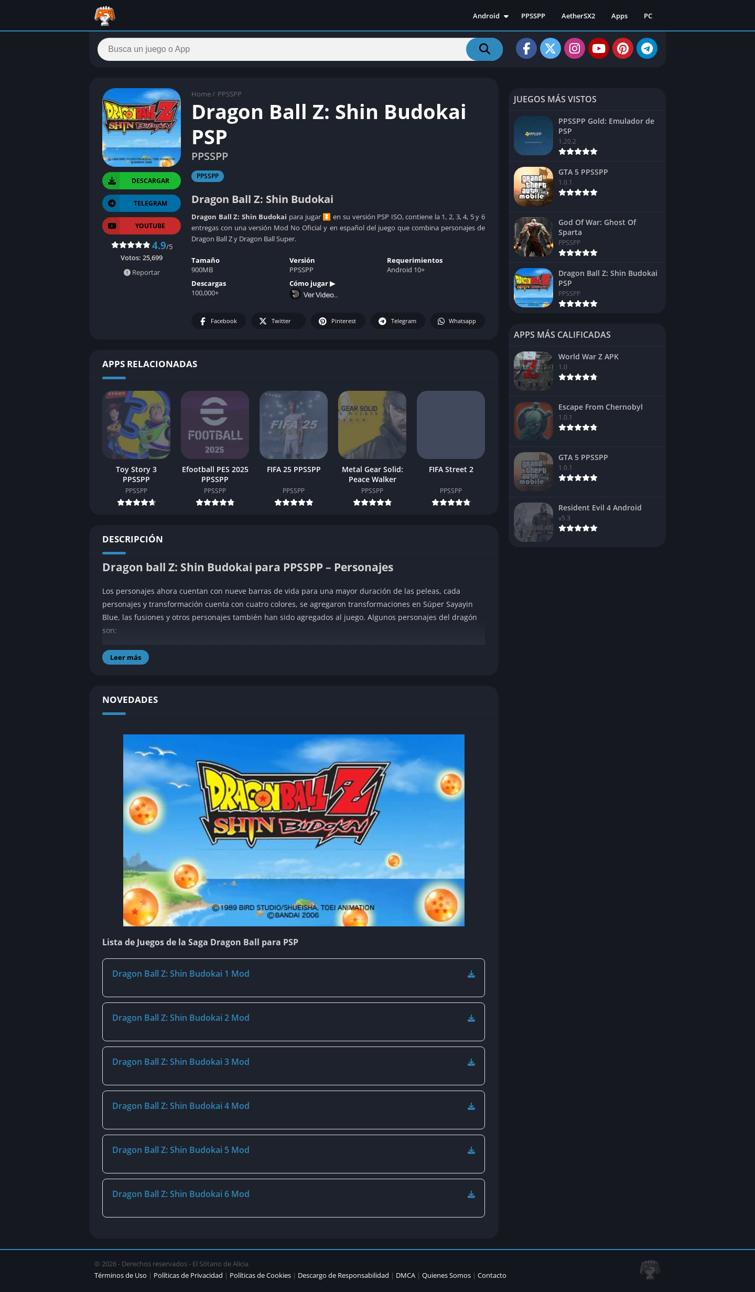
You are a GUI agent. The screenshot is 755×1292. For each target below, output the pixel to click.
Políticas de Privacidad (188, 1278)
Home (201, 97)
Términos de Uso (120, 1278)
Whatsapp (456, 324)
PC (648, 15)
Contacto (492, 1278)
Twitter (274, 324)
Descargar (135, 184)
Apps (619, 15)
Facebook (217, 324)
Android (486, 15)
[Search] (300, 50)
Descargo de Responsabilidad (343, 1278)
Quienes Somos (446, 1278)
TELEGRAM (134, 206)
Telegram (396, 324)
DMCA (405, 1278)
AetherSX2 (578, 15)
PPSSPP (533, 15)
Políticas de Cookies (260, 1278)
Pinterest (336, 324)
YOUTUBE (133, 229)
